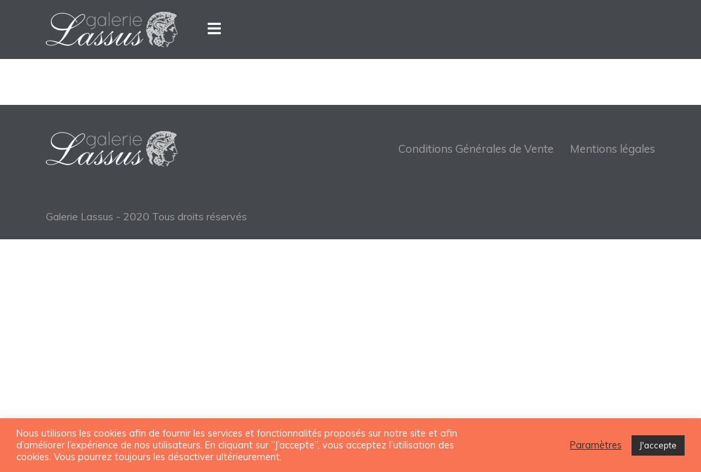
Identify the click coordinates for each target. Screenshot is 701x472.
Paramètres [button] (596, 445)
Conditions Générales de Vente (476, 148)
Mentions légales (612, 148)
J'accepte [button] (658, 445)
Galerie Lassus (79, 216)
